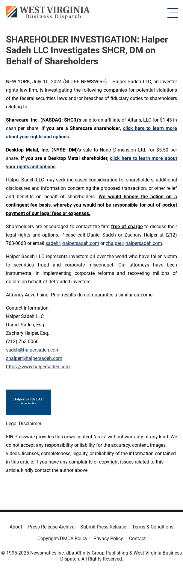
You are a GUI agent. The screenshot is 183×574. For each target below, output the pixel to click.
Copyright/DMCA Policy (62, 538)
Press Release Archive (51, 527)
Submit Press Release (103, 527)
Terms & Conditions (152, 527)
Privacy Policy (108, 538)
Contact (137, 538)
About (16, 527)
